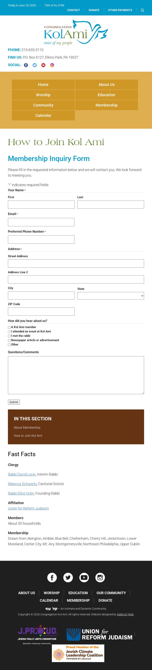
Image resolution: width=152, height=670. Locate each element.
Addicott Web (125, 614)
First (11, 197)
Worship (43, 94)
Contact (73, 10)
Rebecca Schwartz (22, 484)
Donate (94, 10)
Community (43, 105)
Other (14, 344)
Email (13, 214)
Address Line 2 (18, 272)
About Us (107, 84)
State (80, 289)
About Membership (27, 427)
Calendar (43, 115)
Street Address (18, 256)
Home (43, 84)
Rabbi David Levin (22, 474)
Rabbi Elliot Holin (21, 493)
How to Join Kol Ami (28, 436)
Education (106, 94)
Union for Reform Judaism (28, 508)
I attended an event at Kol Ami (31, 331)
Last (80, 197)
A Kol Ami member (23, 327)
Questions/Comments (23, 352)
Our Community (111, 593)
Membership (107, 105)
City (10, 288)
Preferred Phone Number (27, 232)
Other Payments (120, 10)
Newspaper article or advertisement (35, 340)
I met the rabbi (20, 336)
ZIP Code (14, 304)
